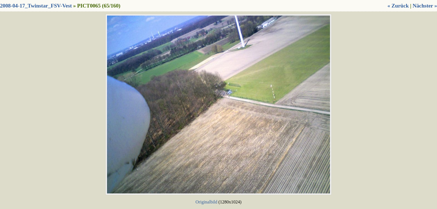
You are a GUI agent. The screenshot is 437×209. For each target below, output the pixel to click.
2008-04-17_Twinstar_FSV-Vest (36, 6)
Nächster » (424, 6)
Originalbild (206, 202)
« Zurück (398, 6)
